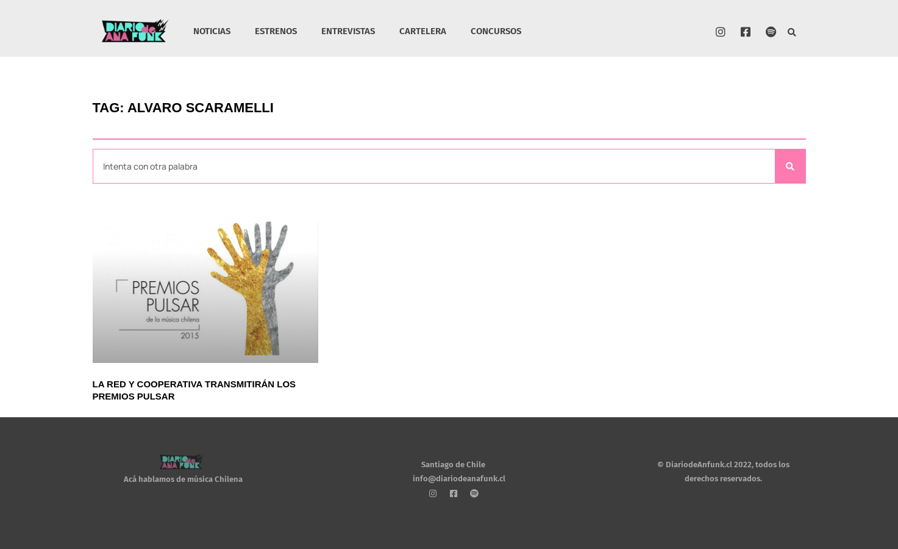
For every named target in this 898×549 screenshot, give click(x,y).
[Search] (790, 166)
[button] (791, 33)
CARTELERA (422, 31)
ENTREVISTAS (348, 31)
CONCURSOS (496, 31)
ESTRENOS (276, 31)
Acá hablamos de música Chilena (183, 479)
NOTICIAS (211, 31)
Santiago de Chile (453, 464)
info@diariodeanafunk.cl (459, 478)
